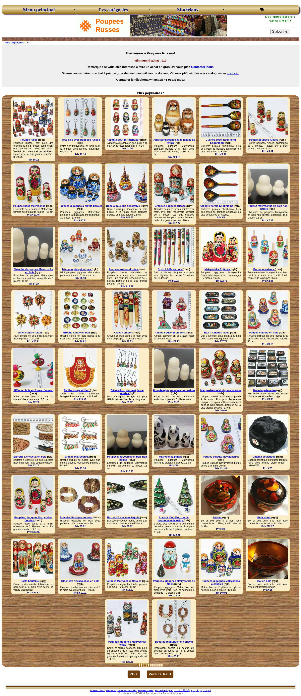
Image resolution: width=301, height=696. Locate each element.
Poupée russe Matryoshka (29, 205)
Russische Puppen (164, 690)
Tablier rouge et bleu (77, 390)
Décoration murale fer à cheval (174, 641)
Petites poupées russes (264, 139)
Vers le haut (160, 674)
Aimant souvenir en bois (170, 332)
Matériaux (188, 9)
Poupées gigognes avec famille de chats (174, 141)
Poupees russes (145, 690)
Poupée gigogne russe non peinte (174, 390)
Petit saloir (264, 517)
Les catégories (113, 9)
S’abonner (280, 31)
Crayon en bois (124, 332)
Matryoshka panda (170, 456)
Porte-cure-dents (264, 269)
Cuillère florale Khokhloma (217, 205)
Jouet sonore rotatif (30, 332)
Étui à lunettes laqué (217, 332)
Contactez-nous (202, 67)
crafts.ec (233, 73)
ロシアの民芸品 (182, 690)
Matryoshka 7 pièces (218, 269)
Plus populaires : (15, 42)
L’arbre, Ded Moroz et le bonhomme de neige (173, 519)
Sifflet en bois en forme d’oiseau (33, 390)
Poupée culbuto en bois (264, 332)
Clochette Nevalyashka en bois (80, 580)
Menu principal (39, 9)
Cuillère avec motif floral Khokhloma (221, 141)
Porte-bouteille (30, 580)
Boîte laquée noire (264, 390)
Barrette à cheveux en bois (29, 456)
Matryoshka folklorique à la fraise (220, 390)
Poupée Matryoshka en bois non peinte (267, 207)
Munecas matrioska (126, 690)
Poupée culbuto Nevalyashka (221, 456)
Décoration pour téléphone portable (127, 392)
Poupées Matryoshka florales (123, 580)
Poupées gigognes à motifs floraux (80, 205)
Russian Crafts (97, 690)
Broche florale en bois (77, 332)
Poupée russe (29, 139)
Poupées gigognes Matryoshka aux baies (221, 582)
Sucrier (217, 517)
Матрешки (111, 690)
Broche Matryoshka (77, 456)
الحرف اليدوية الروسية (201, 690)
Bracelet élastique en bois (76, 517)
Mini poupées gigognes (77, 269)
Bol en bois (264, 580)
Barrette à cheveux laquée (123, 517)
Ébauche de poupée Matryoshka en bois (33, 271)
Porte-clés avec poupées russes (80, 139)
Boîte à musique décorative (123, 205)
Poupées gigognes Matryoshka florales (33, 519)
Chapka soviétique (264, 456)
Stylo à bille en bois (170, 269)
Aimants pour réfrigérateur (123, 139)
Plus (134, 674)
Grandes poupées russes (170, 205)
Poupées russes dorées (124, 269)
